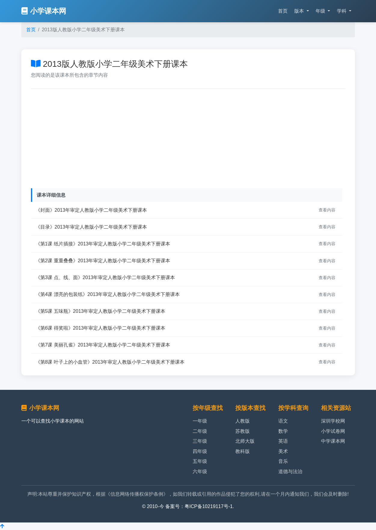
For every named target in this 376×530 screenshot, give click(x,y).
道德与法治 (290, 471)
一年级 (200, 421)
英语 (283, 441)
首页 (283, 11)
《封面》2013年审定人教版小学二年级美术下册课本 (91, 210)
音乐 (283, 461)
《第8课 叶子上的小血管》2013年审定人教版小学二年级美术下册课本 (110, 362)
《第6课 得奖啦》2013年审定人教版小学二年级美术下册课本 (100, 328)
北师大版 (245, 441)
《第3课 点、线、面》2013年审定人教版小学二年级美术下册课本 (105, 277)
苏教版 (242, 431)
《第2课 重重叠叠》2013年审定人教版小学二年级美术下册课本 (102, 260)
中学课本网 (333, 441)
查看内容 (327, 210)
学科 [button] (342, 11)
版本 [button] (299, 11)
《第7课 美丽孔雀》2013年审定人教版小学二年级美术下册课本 (102, 344)
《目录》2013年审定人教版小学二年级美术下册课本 (91, 227)
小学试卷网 (333, 431)
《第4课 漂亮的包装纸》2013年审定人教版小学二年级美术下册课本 (107, 294)
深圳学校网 (333, 421)
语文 (283, 421)
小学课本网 (43, 11)
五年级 (200, 461)
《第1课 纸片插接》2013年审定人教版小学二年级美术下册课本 (102, 243)
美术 (283, 451)
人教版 (242, 421)
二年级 (200, 431)
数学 (283, 431)
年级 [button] (321, 11)
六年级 (200, 471)
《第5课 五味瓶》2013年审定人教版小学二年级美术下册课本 (100, 311)
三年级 (200, 441)
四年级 (200, 451)
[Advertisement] (188, 137)
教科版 (242, 451)
